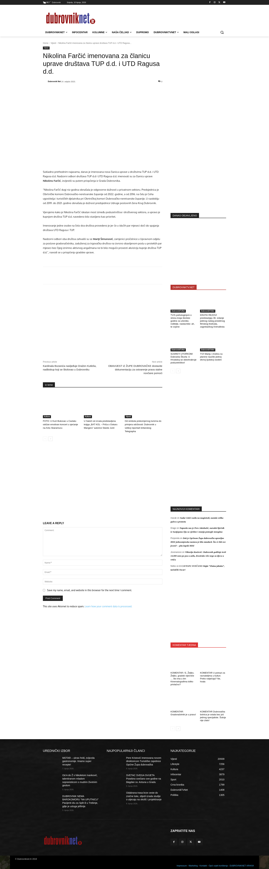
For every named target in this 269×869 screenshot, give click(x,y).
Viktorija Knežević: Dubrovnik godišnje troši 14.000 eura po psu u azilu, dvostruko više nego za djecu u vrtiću (198, 556)
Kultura (47, 416)
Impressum (182, 866)
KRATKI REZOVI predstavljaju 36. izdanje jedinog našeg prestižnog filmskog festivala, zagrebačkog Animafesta (212, 321)
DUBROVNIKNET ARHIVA (242, 866)
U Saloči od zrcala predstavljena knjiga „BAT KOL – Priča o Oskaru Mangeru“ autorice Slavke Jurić (101, 424)
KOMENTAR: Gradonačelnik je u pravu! (183, 713)
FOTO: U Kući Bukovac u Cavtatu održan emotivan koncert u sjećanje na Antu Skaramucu (60, 424)
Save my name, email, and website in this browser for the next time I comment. (89, 590)
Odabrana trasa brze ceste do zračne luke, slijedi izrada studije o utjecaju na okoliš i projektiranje (143, 796)
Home (45, 43)
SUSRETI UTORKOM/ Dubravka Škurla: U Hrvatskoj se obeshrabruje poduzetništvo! (183, 358)
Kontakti (203, 866)
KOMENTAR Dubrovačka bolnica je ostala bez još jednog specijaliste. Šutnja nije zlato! (213, 716)
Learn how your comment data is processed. (108, 606)
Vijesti (53, 43)
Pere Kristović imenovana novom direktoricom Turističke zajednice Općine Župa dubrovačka (143, 761)
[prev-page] (45, 439)
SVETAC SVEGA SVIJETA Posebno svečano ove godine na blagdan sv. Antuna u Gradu (143, 778)
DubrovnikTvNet (178, 311)
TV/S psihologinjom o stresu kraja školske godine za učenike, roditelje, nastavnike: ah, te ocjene (183, 321)
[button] (222, 32)
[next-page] (50, 439)
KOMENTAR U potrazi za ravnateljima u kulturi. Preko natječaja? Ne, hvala (212, 677)
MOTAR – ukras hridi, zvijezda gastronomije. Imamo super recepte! (78, 761)
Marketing (193, 866)
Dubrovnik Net (54, 81)
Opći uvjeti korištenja (218, 866)
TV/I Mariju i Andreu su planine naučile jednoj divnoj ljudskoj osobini (211, 357)
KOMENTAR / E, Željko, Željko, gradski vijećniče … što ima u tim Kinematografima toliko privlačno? (182, 679)
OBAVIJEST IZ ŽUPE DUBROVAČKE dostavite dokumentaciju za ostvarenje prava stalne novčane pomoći (135, 369)
